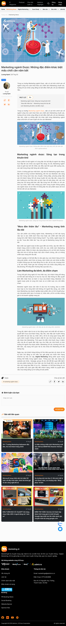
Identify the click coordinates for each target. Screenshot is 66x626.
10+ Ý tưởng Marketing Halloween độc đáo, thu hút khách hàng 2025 (16, 446)
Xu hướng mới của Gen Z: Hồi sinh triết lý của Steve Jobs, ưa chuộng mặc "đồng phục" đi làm (49, 480)
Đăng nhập (60, 3)
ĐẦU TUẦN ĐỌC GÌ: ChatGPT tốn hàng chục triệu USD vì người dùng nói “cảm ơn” (16, 514)
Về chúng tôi (5, 573)
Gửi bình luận (59, 409)
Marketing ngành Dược (36, 111)
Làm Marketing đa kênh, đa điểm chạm (32, 106)
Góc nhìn (55, 9)
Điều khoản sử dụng (8, 584)
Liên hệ (62, 9)
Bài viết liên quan (10, 414)
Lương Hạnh (5, 74)
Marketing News (11, 9)
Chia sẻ (3, 79)
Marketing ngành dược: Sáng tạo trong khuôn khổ (35, 101)
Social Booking (6, 600)
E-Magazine (12, 3)
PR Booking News (7, 597)
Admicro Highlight (40, 3)
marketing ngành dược (11, 381)
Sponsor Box (5, 608)
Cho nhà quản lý (30, 3)
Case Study (36, 9)
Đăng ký (53, 3)
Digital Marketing (24, 9)
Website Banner (6, 604)
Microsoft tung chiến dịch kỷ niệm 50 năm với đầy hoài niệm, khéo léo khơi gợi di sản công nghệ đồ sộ (17, 480)
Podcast (22, 2)
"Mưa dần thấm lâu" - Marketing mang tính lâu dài (35, 103)
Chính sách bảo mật (8, 580)
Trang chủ (4, 15)
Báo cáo (46, 9)
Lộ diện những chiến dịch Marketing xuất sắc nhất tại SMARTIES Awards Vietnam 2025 (49, 447)
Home (3, 9)
